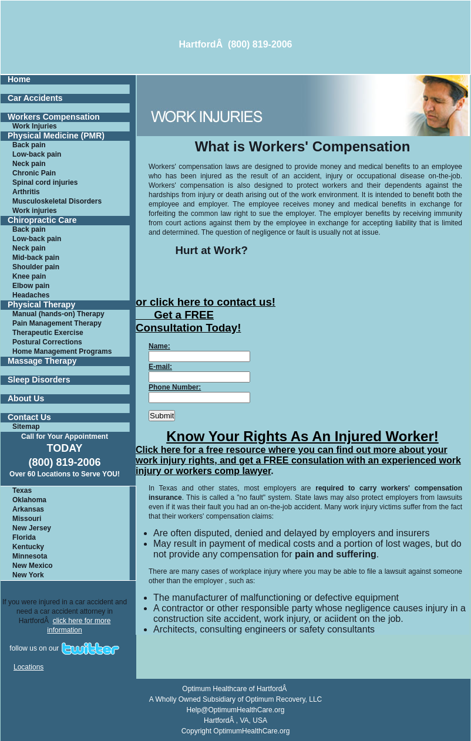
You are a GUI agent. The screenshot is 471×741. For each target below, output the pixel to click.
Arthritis (26, 192)
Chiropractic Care (42, 220)
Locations (28, 667)
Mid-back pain (35, 257)
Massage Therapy (42, 361)
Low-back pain (36, 154)
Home (19, 79)
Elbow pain (30, 286)
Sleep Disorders (39, 379)
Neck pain (29, 164)
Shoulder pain (35, 267)
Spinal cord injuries (45, 182)
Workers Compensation (54, 117)
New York (28, 575)
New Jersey (31, 528)
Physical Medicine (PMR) (56, 135)
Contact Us (29, 417)
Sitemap (26, 426)
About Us (26, 398)
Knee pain (29, 276)
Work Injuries (34, 126)
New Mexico (32, 565)
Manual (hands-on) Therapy (58, 314)
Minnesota (29, 556)
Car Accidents (35, 98)
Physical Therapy (41, 304)
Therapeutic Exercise (47, 333)
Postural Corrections (47, 342)
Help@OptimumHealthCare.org (236, 710)
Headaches (30, 295)
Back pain (29, 145)
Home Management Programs (62, 351)
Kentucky (28, 547)
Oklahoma (29, 500)
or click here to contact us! (205, 302)
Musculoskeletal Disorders (57, 201)
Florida (24, 537)
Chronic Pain (34, 173)
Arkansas (28, 509)
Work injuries (34, 211)
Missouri (26, 519)
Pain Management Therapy (57, 323)
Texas (22, 490)
